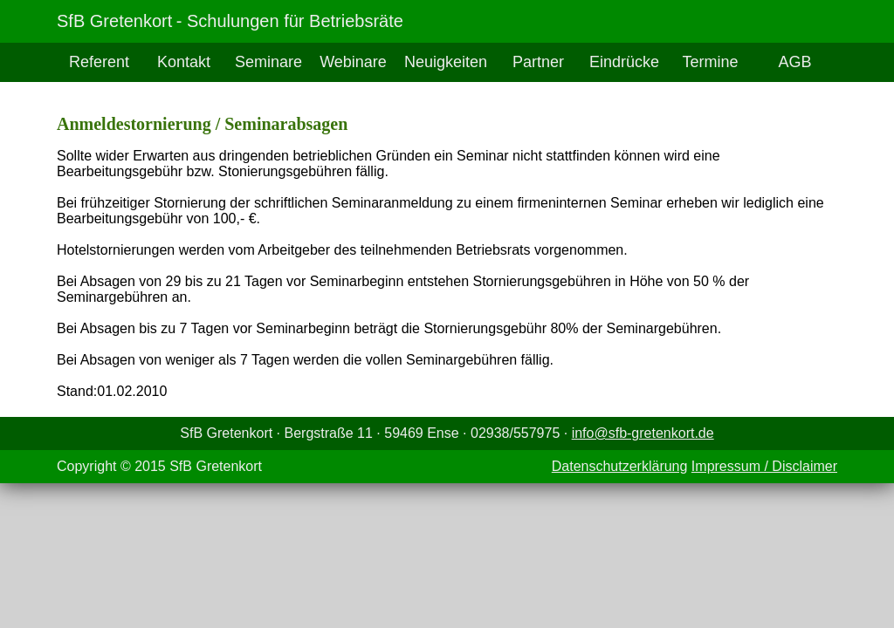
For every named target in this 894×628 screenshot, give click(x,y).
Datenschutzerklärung (620, 466)
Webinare (353, 62)
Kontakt (183, 62)
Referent (99, 62)
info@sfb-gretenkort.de (643, 433)
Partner (538, 62)
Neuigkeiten (445, 62)
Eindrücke (624, 62)
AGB (794, 62)
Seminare (268, 62)
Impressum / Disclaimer (764, 466)
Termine (711, 62)
